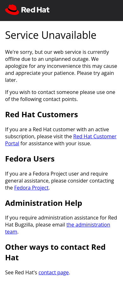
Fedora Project (31, 187)
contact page (53, 272)
